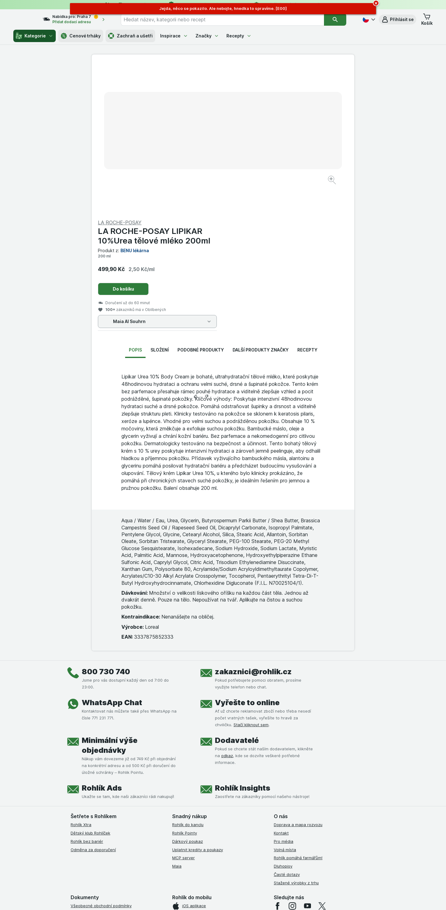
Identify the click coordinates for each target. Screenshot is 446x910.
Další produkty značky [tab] (261, 201)
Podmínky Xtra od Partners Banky (103, 773)
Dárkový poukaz (187, 692)
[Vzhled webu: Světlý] (223, 897)
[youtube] (307, 757)
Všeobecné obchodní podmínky (101, 756)
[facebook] (277, 757)
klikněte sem (140, 857)
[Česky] (368, 19)
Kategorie (34, 36)
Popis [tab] (135, 201)
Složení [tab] (160, 201)
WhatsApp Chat (112, 553)
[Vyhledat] (339, 19)
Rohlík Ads (102, 639)
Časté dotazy (287, 725)
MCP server (183, 708)
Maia (176, 717)
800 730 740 (106, 522)
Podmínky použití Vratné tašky (100, 806)
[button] (397, 19)
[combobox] (230, 19)
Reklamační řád (85, 814)
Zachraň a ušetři (130, 36)
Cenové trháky (81, 36)
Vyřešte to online (247, 553)
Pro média (283, 692)
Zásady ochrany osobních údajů (102, 798)
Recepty (238, 35)
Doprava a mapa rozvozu (298, 675)
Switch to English (232, 872)
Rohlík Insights (242, 639)
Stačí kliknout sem (251, 575)
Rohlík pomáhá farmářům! (298, 708)
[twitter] (322, 757)
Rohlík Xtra (81, 675)
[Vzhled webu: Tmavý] (252, 897)
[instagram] (292, 757)
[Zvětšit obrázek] (201, 161)
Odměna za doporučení (93, 700)
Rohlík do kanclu (187, 675)
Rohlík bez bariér (87, 692)
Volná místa (285, 700)
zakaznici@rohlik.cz (253, 522)
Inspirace (174, 35)
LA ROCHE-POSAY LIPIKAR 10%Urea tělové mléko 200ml (285, 87)
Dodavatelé (237, 591)
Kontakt (281, 684)
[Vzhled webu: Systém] (194, 897)
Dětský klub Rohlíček (90, 684)
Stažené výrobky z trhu (296, 733)
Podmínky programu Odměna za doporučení (113, 823)
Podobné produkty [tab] (200, 201)
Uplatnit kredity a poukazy (197, 700)
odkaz (227, 606)
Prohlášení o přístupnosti (95, 831)
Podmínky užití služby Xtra (96, 765)
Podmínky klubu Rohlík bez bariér (102, 789)
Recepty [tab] (307, 201)
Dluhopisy (283, 717)
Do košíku (254, 140)
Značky (207, 35)
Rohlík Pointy (184, 684)
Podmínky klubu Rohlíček (94, 781)
